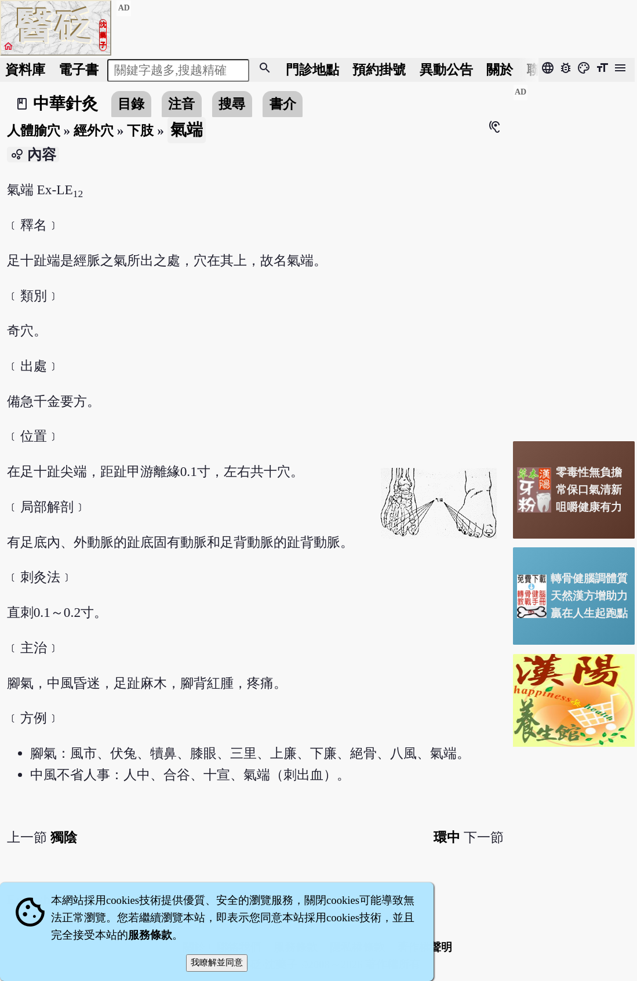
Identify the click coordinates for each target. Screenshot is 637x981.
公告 (446, 69)
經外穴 (94, 130)
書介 (283, 103)
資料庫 (25, 69)
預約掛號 (379, 69)
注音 (181, 103)
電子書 (79, 69)
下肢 (140, 130)
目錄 (131, 103)
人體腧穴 (33, 130)
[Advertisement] (574, 258)
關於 (499, 69)
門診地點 (312, 69)
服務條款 (150, 935)
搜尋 (232, 103)
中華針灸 (65, 103)
